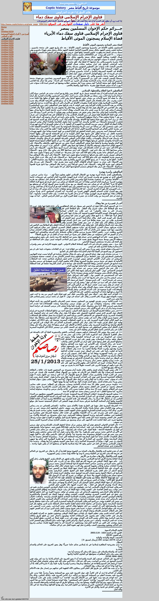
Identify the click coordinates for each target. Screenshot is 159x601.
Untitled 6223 (7, 41)
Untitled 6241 (7, 81)
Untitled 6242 (7, 83)
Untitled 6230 (7, 57)
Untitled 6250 (7, 101)
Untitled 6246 (7, 92)
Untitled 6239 (7, 77)
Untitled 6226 (7, 48)
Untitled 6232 (7, 61)
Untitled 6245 (7, 90)
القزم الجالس (6, 36)
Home (4, 27)
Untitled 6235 (7, 68)
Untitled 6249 (7, 99)
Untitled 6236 (7, 70)
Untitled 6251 (7, 103)
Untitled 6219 (7, 32)
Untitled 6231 (7, 59)
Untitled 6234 (7, 65)
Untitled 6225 (7, 45)
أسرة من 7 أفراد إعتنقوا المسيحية (15, 34)
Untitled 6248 (7, 97)
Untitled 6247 (7, 95)
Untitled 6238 (7, 74)
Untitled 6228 (7, 52)
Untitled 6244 (7, 88)
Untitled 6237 (7, 72)
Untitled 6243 (7, 86)
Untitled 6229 (7, 54)
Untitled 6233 (7, 63)
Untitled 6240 (7, 79)
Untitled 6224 (7, 43)
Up (2, 29)
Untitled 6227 (7, 50)
